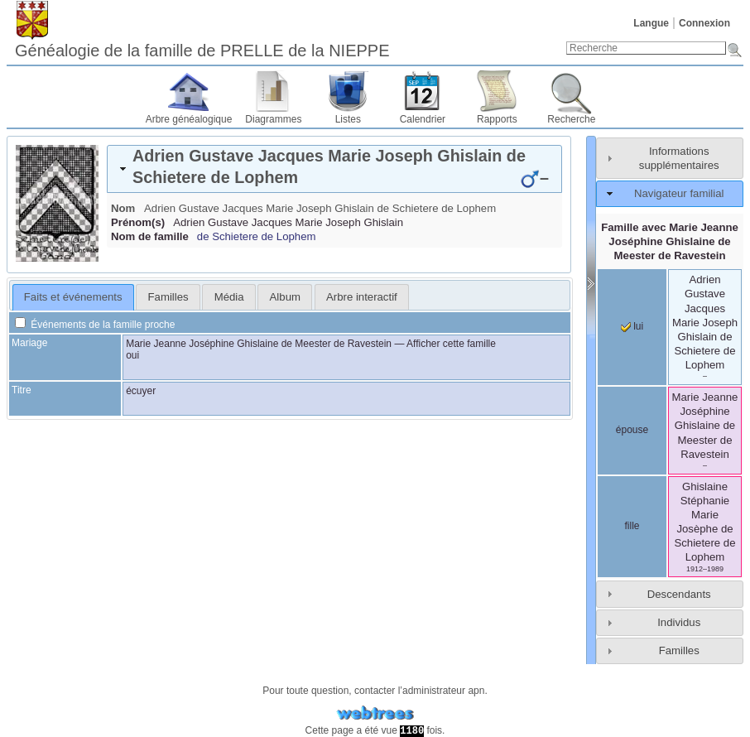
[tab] (334, 169)
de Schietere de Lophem (256, 236)
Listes (348, 119)
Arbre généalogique (189, 119)
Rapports (497, 119)
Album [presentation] (285, 297)
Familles (679, 650)
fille (631, 526)
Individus (678, 622)
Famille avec (669, 241)
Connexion (704, 23)
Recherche (571, 119)
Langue (651, 23)
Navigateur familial (679, 193)
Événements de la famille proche (95, 324)
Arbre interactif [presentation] (361, 297)
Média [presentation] (229, 297)
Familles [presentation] (168, 297)
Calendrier (422, 119)
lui (632, 326)
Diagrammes (273, 119)
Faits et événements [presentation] (73, 297)
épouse (632, 430)
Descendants (679, 594)
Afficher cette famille (451, 343)
